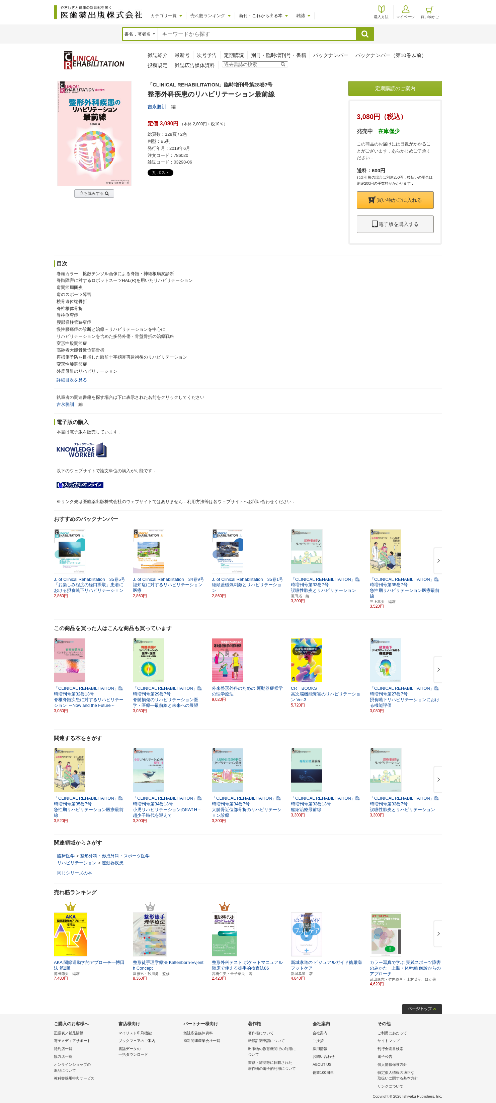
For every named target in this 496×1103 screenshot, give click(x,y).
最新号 (182, 55)
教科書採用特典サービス (74, 1078)
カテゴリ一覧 (164, 15)
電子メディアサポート (72, 1041)
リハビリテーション (76, 862)
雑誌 (300, 15)
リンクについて (390, 1086)
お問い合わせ (324, 1056)
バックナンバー (330, 55)
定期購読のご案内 (395, 88)
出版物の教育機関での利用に (278, 1052)
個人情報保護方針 (392, 1064)
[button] (437, 561)
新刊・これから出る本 (260, 15)
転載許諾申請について (266, 1041)
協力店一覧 (63, 1056)
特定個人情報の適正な (408, 1076)
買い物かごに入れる (395, 200)
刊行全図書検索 (390, 1049)
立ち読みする (92, 193)
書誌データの (149, 1052)
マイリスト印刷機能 (135, 1033)
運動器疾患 (112, 862)
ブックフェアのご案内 (136, 1041)
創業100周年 (323, 1072)
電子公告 (385, 1056)
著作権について (261, 1033)
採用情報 (320, 1049)
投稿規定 (158, 65)
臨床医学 (66, 855)
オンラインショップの (84, 1068)
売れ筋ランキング (207, 15)
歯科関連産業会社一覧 (201, 1041)
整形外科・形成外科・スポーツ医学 (115, 855)
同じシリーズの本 (74, 872)
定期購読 (234, 55)
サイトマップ (389, 1041)
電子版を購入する (395, 224)
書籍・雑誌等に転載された (278, 1065)
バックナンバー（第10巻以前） (390, 55)
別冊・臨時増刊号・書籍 (278, 55)
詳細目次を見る (72, 379)
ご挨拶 (318, 1041)
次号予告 (207, 55)
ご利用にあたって (392, 1033)
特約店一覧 (63, 1049)
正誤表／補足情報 (68, 1033)
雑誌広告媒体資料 (195, 65)
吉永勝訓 (157, 106)
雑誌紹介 (158, 55)
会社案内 (320, 1033)
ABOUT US (322, 1064)
